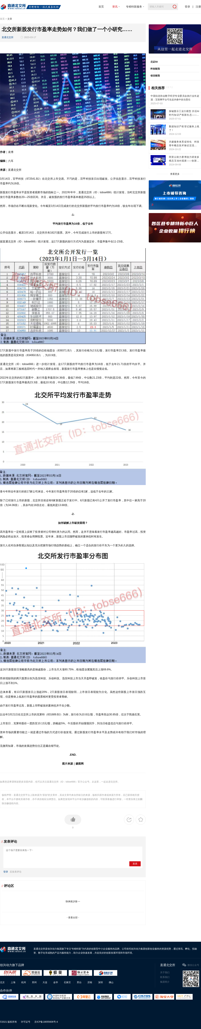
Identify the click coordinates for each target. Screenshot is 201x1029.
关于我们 (165, 972)
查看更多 (175, 174)
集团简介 (165, 981)
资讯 (115, 6)
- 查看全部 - (73, 917)
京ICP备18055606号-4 (46, 1021)
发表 (135, 863)
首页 (101, 6)
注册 (198, 6)
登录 (187, 6)
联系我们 (165, 977)
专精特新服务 (134, 6)
